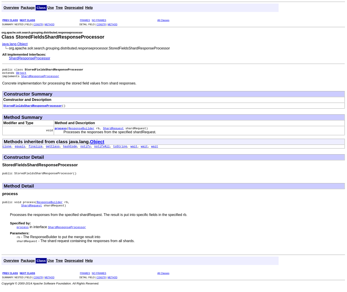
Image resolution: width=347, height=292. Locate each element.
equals (20, 149)
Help (89, 8)
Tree (59, 8)
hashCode (70, 149)
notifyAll (102, 149)
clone (7, 149)
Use (51, 8)
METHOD (49, 24)
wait (133, 149)
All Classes (163, 20)
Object (21, 74)
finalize (35, 149)
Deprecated (74, 8)
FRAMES (85, 20)
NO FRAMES (99, 20)
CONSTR (38, 24)
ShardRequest (113, 131)
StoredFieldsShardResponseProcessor (32, 108)
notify (85, 149)
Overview (11, 8)
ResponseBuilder (81, 131)
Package (28, 8)
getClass (53, 149)
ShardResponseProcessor (29, 58)
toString (120, 149)
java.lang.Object (15, 44)
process (61, 131)
